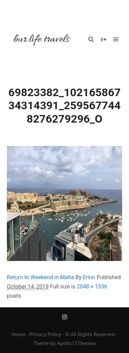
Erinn (89, 277)
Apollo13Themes (76, 343)
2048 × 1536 (92, 286)
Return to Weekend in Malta (40, 277)
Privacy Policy (45, 334)
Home (18, 334)
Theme (41, 343)
